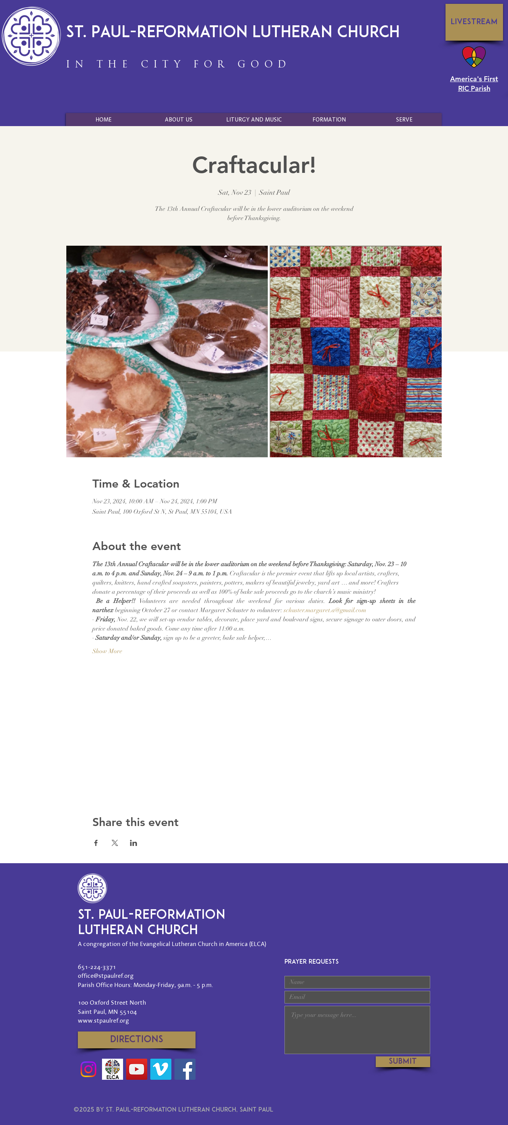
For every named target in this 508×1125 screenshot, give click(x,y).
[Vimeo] (160, 1069)
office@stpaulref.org (106, 975)
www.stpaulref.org (103, 1020)
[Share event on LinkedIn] (133, 843)
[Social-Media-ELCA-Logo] (112, 1069)
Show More (107, 651)
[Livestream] (474, 22)
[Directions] (137, 1039)
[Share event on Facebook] (96, 843)
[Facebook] (185, 1069)
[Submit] (403, 1061)
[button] (178, 119)
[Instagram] (88, 1069)
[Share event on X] (114, 843)
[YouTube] (136, 1069)
